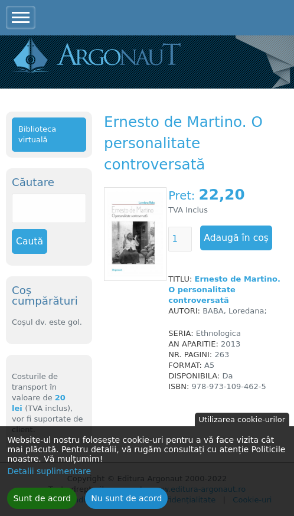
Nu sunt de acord (126, 502)
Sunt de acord (42, 502)
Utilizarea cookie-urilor (242, 423)
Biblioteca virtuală (37, 134)
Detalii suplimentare (49, 474)
